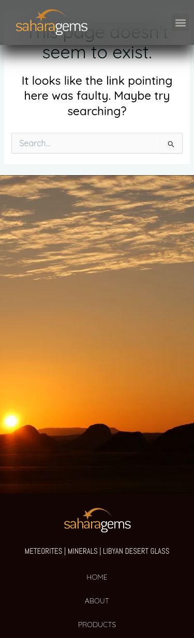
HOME (96, 577)
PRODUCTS (97, 624)
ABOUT (97, 600)
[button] (180, 22)
